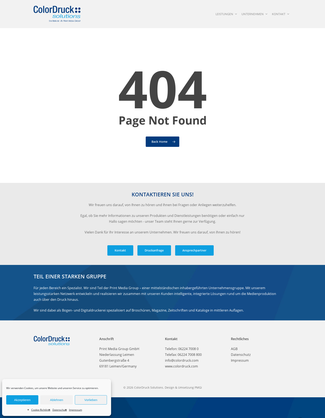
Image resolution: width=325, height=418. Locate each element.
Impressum (75, 410)
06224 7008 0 (188, 349)
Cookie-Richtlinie (40, 410)
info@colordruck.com (182, 360)
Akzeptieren (22, 400)
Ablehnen (56, 400)
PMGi (198, 387)
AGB (234, 349)
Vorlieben (90, 400)
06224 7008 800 (190, 354)
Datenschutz (59, 410)
